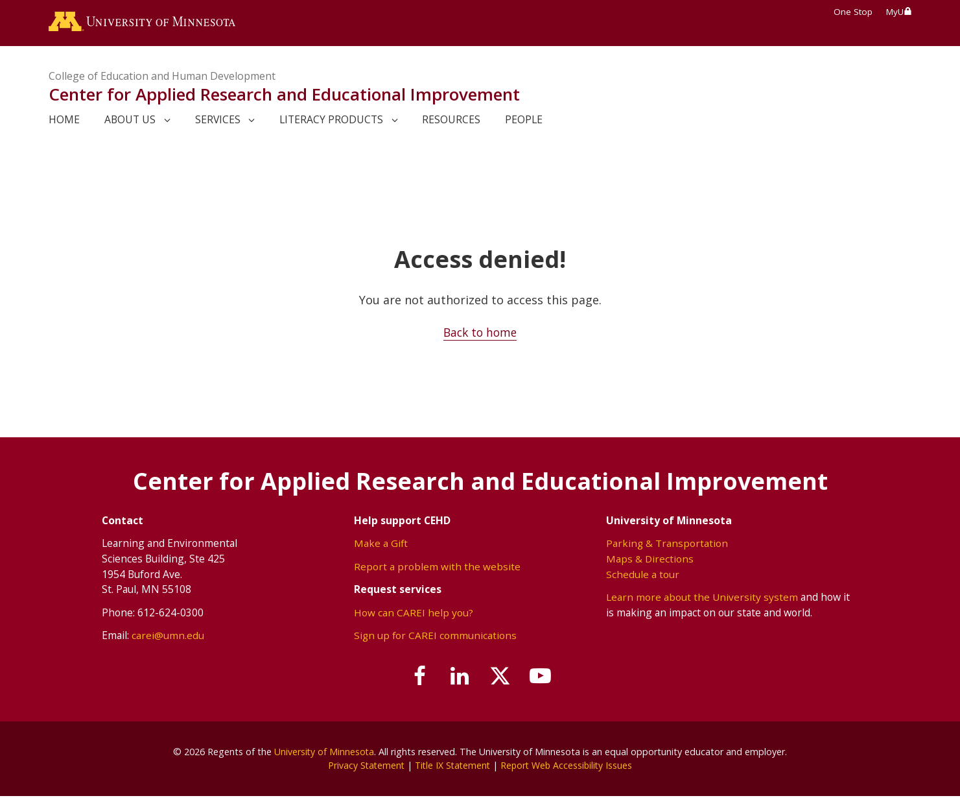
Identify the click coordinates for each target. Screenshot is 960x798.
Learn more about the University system (702, 598)
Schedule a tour (642, 575)
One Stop (853, 12)
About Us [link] (130, 121)
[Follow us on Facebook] (415, 678)
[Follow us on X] (502, 678)
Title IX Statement (452, 766)
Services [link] (217, 121)
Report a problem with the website (437, 568)
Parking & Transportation (667, 545)
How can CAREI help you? (413, 614)
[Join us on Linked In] (458, 678)
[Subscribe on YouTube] (546, 678)
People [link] (524, 121)
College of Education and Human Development (162, 78)
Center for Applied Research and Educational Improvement (284, 96)
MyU (899, 12)
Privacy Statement (363, 766)
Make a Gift (381, 545)
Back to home (480, 334)
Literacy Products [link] (331, 121)
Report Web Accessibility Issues (569, 766)
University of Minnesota (324, 753)
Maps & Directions (650, 560)
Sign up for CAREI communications (436, 636)
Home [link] (64, 121)
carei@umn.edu (167, 636)
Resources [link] (451, 121)
